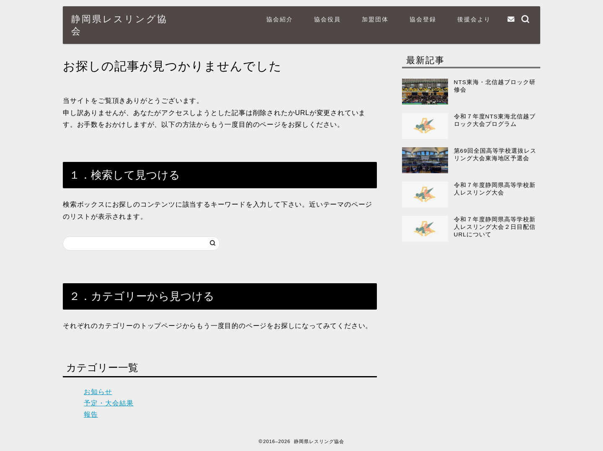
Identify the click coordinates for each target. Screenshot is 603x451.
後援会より (474, 19)
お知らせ (98, 391)
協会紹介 (279, 19)
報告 (91, 414)
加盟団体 (375, 19)
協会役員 (327, 19)
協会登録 (423, 19)
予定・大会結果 (109, 403)
